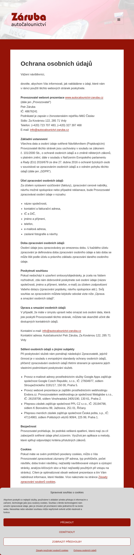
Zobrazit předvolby (67, 541)
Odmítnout (67, 531)
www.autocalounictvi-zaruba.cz (84, 97)
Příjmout (67, 522)
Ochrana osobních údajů (84, 550)
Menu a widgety (119, 24)
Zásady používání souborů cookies (52, 550)
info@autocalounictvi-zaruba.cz (49, 129)
